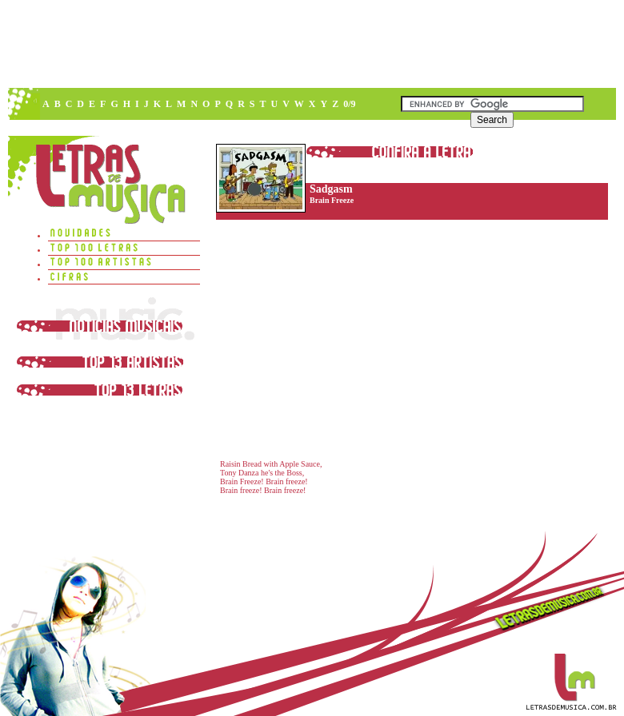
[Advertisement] (215, 120)
